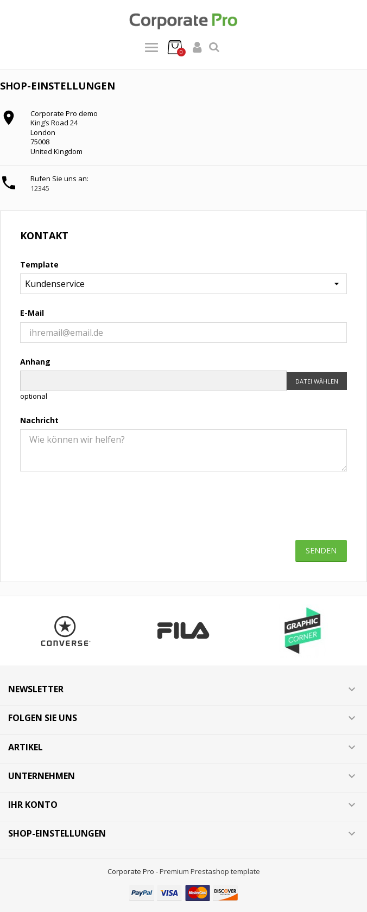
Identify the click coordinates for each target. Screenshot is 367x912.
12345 (39, 188)
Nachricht (39, 420)
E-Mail (32, 313)
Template (39, 264)
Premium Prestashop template (210, 871)
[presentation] (183, 510)
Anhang (35, 361)
